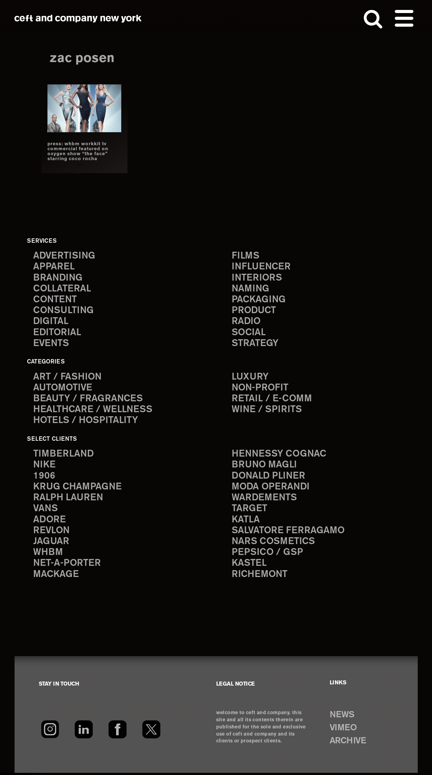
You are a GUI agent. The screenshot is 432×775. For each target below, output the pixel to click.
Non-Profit (261, 388)
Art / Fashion (68, 377)
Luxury (250, 377)
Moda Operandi (271, 488)
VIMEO (344, 730)
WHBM (48, 554)
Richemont (260, 576)
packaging (259, 300)
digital (51, 322)
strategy (255, 344)
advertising (64, 255)
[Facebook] (118, 731)
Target (249, 510)
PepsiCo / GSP (268, 554)
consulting (64, 311)
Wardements (265, 499)
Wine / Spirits (267, 411)
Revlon (51, 532)
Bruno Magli (265, 466)
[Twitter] (151, 731)
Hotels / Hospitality (86, 421)
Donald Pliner (269, 477)
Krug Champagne (78, 488)
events (51, 344)
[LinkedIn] (84, 731)
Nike (44, 466)
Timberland (63, 455)
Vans (46, 510)
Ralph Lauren (68, 499)
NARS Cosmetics (274, 543)
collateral (62, 289)
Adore (49, 521)
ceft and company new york (78, 18)
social (249, 333)
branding (58, 278)
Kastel (249, 565)
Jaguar (51, 543)
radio (246, 322)
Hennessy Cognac (280, 455)
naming (251, 289)
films (246, 255)
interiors (257, 278)
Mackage (56, 576)
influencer (262, 267)
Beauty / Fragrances (88, 399)
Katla (246, 521)
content (55, 300)
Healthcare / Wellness (93, 411)
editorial (57, 333)
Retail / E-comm (272, 399)
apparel (54, 267)
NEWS (343, 717)
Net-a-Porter (67, 565)
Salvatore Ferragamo (288, 532)
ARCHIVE (349, 743)
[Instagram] (50, 731)
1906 (44, 477)
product (254, 311)
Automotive (63, 388)
